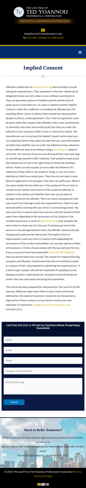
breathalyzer (61, 149)
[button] (80, 52)
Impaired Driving (43, 87)
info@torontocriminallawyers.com (52, 304)
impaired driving (49, 221)
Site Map (47, 476)
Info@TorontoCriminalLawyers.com (43, 33)
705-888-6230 (55, 37)
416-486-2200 (35, 37)
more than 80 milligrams (62, 252)
